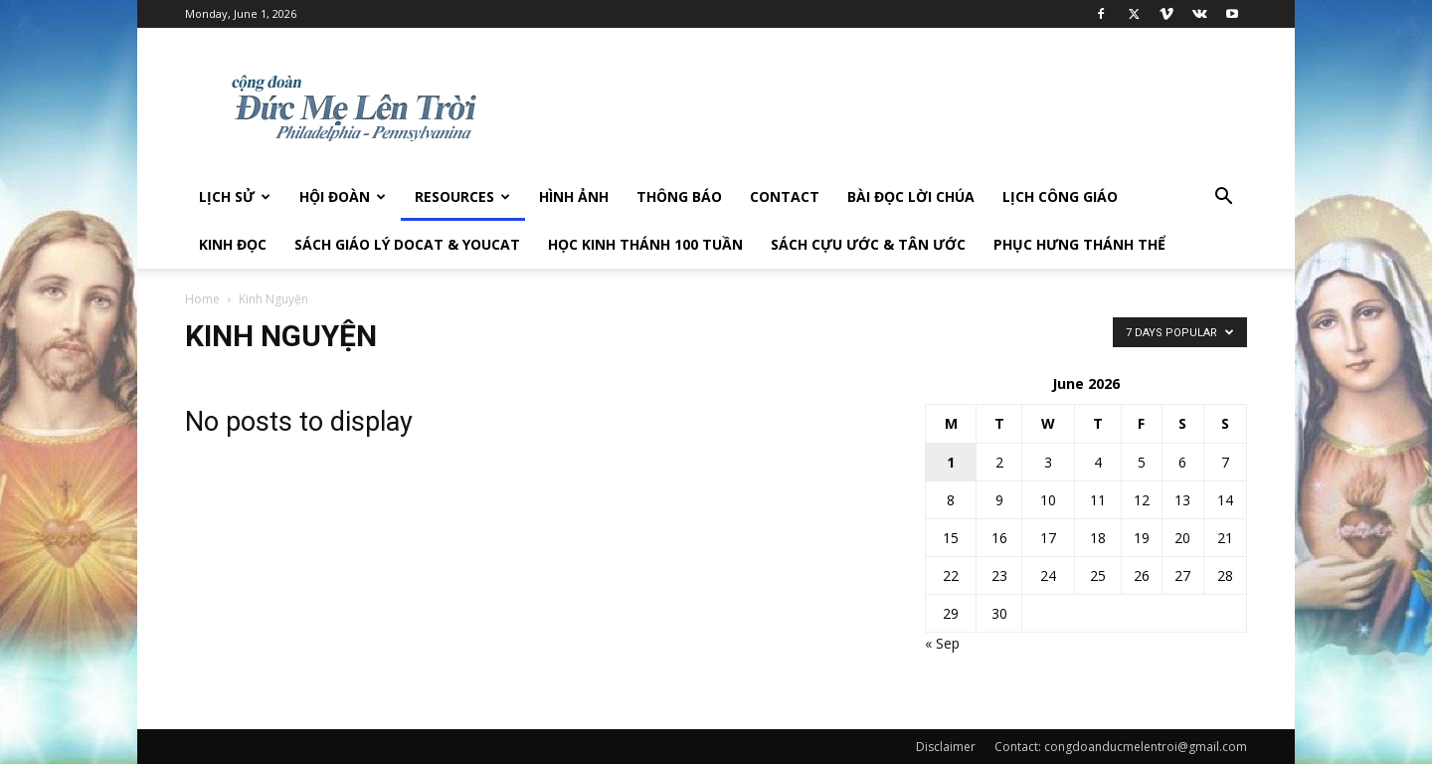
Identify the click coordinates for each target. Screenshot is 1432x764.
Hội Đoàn (342, 196)
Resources (462, 196)
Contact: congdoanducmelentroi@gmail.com (1120, 746)
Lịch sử (234, 196)
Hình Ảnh (574, 196)
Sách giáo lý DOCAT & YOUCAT (407, 244)
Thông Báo (679, 196)
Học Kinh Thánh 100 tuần (645, 244)
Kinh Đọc (233, 244)
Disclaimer (946, 746)
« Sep (942, 643)
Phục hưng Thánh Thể (1079, 244)
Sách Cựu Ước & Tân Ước (868, 244)
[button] (1223, 198)
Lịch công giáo (1060, 196)
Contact (784, 196)
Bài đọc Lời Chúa (911, 196)
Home (202, 298)
